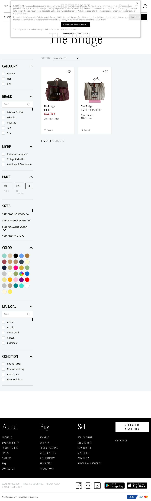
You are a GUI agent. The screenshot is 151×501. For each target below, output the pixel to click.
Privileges (46, 463)
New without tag (15, 369)
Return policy (48, 453)
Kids (9, 83)
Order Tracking (49, 447)
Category (17, 66)
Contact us (8, 468)
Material (17, 306)
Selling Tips (85, 442)
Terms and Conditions (33, 484)
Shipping (45, 442)
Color (17, 247)
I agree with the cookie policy (75, 24)
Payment (44, 437)
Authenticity (47, 458)
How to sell (85, 447)
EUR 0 (6, 191)
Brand (17, 96)
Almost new (13, 374)
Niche (17, 146)
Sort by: (46, 58)
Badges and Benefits (90, 463)
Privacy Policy (53, 484)
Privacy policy (82, 33)
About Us (7, 437)
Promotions (47, 468)
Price (17, 176)
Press (5, 453)
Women (11, 73)
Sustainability (10, 442)
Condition (17, 356)
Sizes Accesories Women (14, 228)
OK (29, 186)
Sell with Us (85, 437)
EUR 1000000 (20, 192)
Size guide (83, 453)
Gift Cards (121, 440)
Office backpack (51, 118)
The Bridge (49, 106)
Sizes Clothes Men (13, 236)
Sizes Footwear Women (16, 220)
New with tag (14, 363)
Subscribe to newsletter (132, 427)
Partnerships (10, 447)
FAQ (4, 463)
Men (9, 78)
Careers (7, 458)
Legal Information (10, 484)
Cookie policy (68, 33)
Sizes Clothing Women (15, 214)
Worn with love (14, 379)
